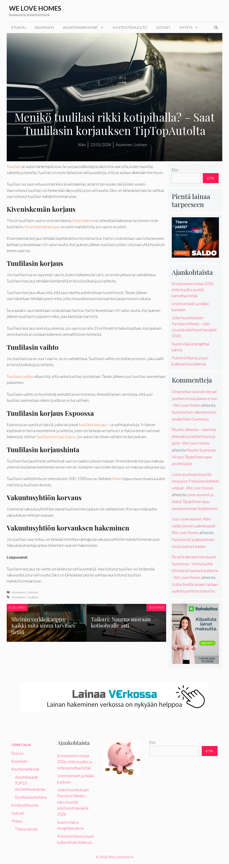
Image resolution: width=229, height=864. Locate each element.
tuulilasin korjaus (93, 424)
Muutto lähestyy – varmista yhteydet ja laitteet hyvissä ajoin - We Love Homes (194, 436)
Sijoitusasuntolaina (31, 797)
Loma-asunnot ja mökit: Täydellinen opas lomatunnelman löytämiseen (195, 501)
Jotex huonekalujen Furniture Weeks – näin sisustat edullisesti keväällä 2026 (73, 801)
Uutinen (32, 592)
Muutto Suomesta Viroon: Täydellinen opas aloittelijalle (194, 457)
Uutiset (163, 27)
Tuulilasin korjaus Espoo (56, 436)
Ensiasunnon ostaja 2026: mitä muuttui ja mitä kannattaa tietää (193, 289)
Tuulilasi (14, 166)
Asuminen (44, 27)
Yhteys (191, 27)
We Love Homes (35, 8)
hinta (116, 478)
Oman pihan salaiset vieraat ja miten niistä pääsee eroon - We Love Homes (194, 398)
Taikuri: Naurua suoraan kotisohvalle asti (121, 622)
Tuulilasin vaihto (20, 376)
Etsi (175, 170)
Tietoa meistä (26, 829)
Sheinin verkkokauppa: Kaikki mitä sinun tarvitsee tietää (43, 625)
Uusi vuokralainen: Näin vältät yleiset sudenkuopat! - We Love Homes (195, 526)
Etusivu (18, 27)
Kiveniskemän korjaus (42, 226)
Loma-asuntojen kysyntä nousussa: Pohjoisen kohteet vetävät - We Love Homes (195, 481)
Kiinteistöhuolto (130, 27)
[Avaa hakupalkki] (216, 27)
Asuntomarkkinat (85, 27)
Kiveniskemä (82, 220)
